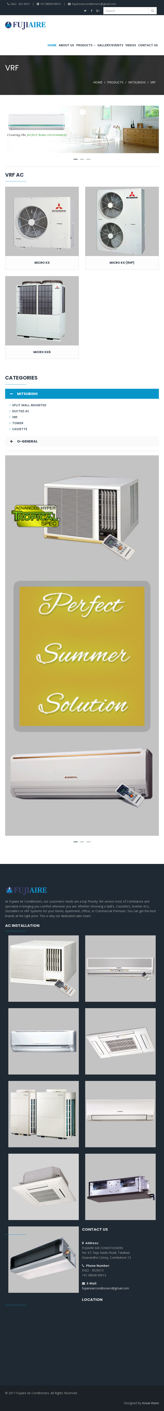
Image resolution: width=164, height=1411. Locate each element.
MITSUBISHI (136, 82)
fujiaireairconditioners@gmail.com (105, 1288)
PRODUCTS (115, 82)
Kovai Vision (150, 1403)
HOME (97, 82)
